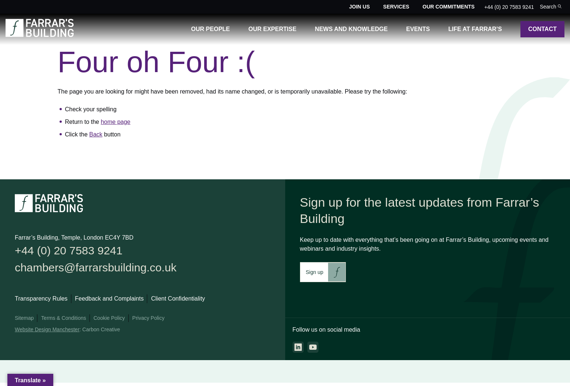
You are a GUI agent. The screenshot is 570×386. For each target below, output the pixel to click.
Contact (542, 29)
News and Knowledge (351, 29)
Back (95, 134)
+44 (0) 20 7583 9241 (509, 7)
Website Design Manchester (47, 333)
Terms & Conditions (63, 322)
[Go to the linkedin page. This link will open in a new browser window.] (298, 347)
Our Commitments (448, 7)
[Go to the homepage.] (40, 35)
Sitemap (24, 322)
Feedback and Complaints (109, 302)
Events (418, 29)
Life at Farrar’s (475, 29)
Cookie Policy (109, 322)
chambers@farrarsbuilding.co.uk (105, 270)
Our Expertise (273, 29)
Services (396, 7)
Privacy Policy (148, 322)
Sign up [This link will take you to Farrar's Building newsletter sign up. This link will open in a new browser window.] (314, 272)
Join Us (359, 7)
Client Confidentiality (178, 302)
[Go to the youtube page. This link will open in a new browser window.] (312, 347)
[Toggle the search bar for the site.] (550, 7)
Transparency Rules (41, 302)
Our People (210, 29)
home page (115, 122)
